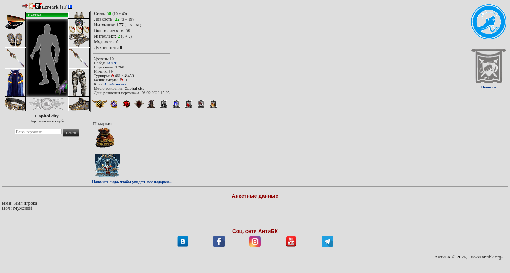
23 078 (111, 63)
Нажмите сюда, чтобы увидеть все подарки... (132, 181)
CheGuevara (115, 84)
